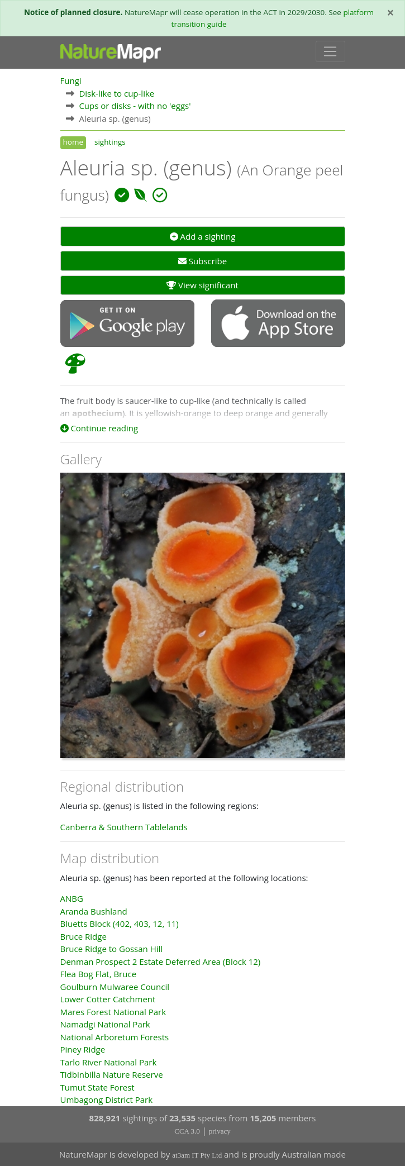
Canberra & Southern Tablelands (124, 826)
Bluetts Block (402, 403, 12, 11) (119, 923)
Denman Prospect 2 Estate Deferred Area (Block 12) (160, 961)
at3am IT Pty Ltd (197, 1155)
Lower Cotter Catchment (108, 999)
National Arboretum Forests (114, 1037)
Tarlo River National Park (108, 1062)
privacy (220, 1131)
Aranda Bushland (93, 911)
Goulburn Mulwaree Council (114, 986)
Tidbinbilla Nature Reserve (111, 1074)
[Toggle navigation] (330, 51)
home (73, 142)
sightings (110, 142)
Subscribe (202, 260)
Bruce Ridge (83, 936)
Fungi (71, 80)
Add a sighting (203, 236)
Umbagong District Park (106, 1099)
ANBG (71, 898)
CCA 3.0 (187, 1131)
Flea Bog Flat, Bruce (98, 973)
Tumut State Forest (97, 1087)
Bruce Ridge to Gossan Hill (111, 948)
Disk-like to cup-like (116, 93)
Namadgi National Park (105, 1024)
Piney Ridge (83, 1049)
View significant (202, 285)
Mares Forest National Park (113, 1011)
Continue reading (99, 428)
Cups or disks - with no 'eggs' (134, 105)
